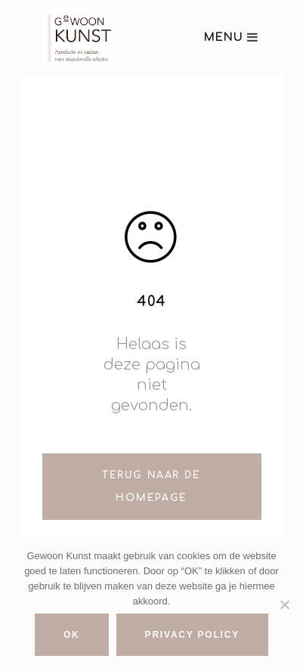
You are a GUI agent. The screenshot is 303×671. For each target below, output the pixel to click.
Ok (71, 634)
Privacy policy (192, 634)
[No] (284, 604)
